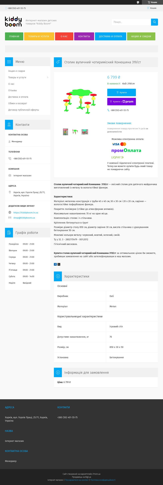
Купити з (123, 101)
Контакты (84, 36)
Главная (14, 36)
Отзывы (12, 90)
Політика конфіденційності (102, 480)
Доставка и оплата (110, 36)
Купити (123, 92)
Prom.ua (96, 474)
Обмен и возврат (17, 103)
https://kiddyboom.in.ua (25, 212)
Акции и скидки (141, 36)
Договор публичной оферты (23, 109)
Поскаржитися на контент (76, 480)
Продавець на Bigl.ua (81, 477)
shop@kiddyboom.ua (24, 217)
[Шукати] (154, 22)
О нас (64, 36)
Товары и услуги (38, 36)
